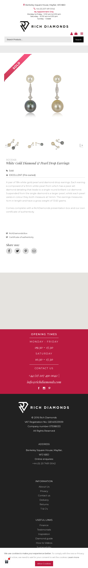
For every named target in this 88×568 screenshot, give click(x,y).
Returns (44, 504)
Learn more (73, 557)
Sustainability (44, 547)
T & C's (44, 508)
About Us (44, 486)
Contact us (44, 495)
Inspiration (44, 534)
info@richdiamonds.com (44, 382)
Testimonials (44, 529)
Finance (44, 525)
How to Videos (44, 543)
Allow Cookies (44, 563)
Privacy (44, 491)
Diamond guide (44, 538)
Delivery (44, 500)
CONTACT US (44, 368)
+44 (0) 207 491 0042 (45, 9)
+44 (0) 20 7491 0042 (44, 463)
